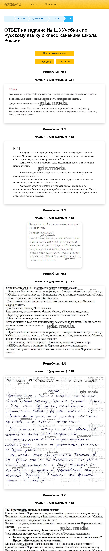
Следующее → (65, 62)
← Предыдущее (44, 62)
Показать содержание (54, 53)
